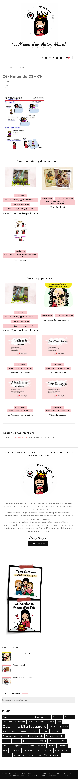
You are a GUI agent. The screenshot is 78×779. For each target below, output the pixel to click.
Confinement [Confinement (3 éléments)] (7, 722)
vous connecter (21, 438)
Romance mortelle (19, 665)
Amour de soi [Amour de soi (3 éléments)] (18, 717)
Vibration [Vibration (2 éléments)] (39, 755)
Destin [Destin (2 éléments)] (4, 731)
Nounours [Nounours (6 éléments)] (15, 750)
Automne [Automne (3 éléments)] (29, 717)
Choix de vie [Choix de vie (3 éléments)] (57, 717)
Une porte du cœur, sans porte (57, 320)
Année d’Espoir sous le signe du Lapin (20, 213)
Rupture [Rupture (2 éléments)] (67, 750)
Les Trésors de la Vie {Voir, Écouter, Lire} (20, 208)
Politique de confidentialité (57, 776)
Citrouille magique (57, 415)
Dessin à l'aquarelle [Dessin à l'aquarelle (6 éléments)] (58, 726)
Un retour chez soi (57, 372)
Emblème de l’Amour (20, 372)
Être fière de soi (57, 207)
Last (7, 91)
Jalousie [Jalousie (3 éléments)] (6, 745)
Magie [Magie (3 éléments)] (5, 750)
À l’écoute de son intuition (20, 415)
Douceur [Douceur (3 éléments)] (12, 731)
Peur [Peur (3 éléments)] (50, 750)
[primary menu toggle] (3, 59)
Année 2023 (20, 196)
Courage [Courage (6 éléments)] (40, 722)
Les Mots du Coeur (20, 204)
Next (7, 88)
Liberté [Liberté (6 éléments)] (51, 746)
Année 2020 (20, 365)
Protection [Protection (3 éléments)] (59, 750)
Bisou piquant (20, 260)
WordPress (41, 776)
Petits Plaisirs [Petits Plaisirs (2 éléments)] (42, 750)
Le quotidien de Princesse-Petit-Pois (20, 200)
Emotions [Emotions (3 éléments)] (44, 731)
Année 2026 (47, 316)
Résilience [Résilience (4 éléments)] (7, 755)
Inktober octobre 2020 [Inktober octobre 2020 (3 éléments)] (57, 741)
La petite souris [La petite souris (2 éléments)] (41, 745)
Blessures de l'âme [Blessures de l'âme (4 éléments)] (42, 717)
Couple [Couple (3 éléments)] (30, 722)
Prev (7, 85)
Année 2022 (47, 198)
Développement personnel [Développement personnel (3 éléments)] (28, 731)
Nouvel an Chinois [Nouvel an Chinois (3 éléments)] (29, 750)
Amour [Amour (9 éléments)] (6, 717)
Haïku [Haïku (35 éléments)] (28, 741)
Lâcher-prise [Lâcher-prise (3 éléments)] (62, 745)
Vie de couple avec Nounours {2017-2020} (20, 255)
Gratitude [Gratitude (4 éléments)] (6, 741)
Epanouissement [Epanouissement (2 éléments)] (55, 731)
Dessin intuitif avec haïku (20, 368)
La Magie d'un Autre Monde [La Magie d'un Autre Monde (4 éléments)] (22, 746)
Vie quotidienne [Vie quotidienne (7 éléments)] (52, 755)
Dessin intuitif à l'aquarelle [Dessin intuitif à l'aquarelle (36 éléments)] (24, 726)
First (7, 82)
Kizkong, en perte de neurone (23, 677)
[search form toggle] (75, 58)
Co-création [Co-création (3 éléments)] (69, 717)
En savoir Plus (38, 544)
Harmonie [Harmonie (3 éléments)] (16, 741)
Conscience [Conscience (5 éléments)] (20, 722)
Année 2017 (20, 251)
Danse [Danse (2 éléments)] (59, 721)
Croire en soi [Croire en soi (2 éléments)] (50, 721)
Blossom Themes (20, 776)
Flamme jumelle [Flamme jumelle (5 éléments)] (35, 736)
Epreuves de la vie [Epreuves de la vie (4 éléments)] (10, 736)
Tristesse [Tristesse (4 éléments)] (30, 755)
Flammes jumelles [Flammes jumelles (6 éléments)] (55, 736)
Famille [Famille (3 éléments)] (22, 736)
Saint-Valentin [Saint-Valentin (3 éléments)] (19, 755)
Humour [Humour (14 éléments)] (41, 740)
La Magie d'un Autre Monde (39, 44)
